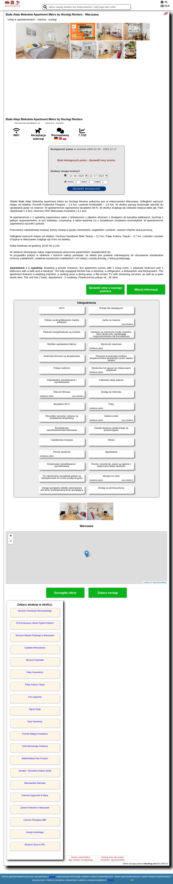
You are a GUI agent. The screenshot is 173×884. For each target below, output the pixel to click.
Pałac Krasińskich (34, 672)
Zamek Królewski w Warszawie (34, 807)
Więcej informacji (146, 289)
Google (52, 876)
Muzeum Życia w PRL (35, 844)
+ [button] (11, 536)
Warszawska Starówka (35, 783)
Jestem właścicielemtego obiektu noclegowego (80, 858)
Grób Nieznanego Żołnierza (35, 746)
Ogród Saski (35, 709)
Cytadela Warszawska (34, 648)
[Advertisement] (86, 87)
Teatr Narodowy (35, 721)
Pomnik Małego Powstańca (35, 734)
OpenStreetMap (159, 582)
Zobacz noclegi (107, 592)
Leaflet (146, 582)
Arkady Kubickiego (35, 832)
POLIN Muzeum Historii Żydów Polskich (35, 623)
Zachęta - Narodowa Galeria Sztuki (34, 771)
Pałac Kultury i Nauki (35, 684)
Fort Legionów (35, 697)
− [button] (11, 541)
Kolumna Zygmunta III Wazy (35, 795)
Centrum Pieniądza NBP (34, 820)
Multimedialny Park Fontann (35, 758)
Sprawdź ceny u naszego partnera (105, 289)
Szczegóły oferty (65, 592)
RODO (111, 880)
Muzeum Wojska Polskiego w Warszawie (35, 635)
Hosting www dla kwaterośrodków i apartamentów (112, 858)
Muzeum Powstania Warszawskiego (35, 611)
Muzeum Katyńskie (35, 660)
